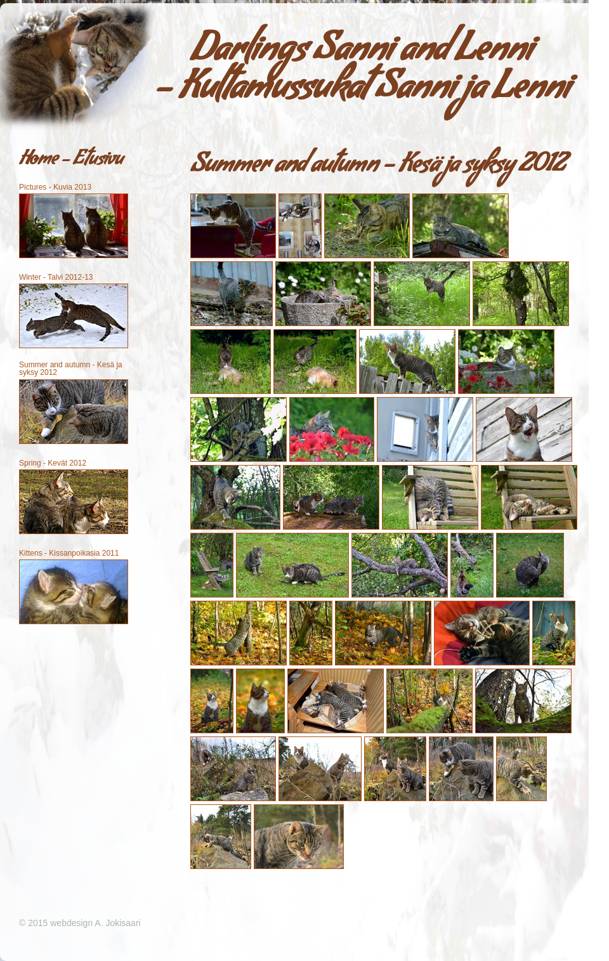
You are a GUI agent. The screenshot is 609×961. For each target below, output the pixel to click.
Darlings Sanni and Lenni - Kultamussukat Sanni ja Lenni (362, 73)
